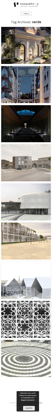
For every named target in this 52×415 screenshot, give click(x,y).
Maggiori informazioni (27, 400)
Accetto (29, 408)
